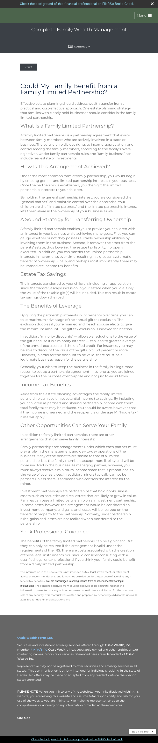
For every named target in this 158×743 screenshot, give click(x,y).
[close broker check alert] (152, 3)
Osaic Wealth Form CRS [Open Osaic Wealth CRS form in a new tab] (35, 638)
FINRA (35, 649)
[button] (144, 15)
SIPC (44, 649)
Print (28, 67)
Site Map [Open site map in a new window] (23, 718)
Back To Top (142, 731)
